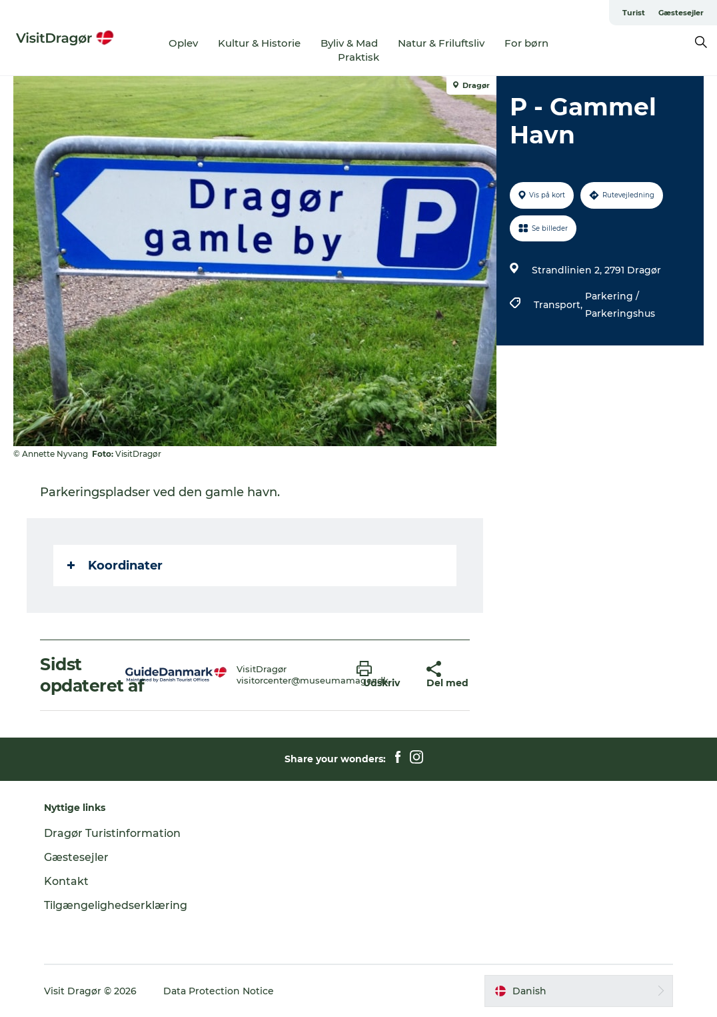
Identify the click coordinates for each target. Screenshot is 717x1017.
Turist (633, 12)
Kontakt (66, 881)
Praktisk (358, 57)
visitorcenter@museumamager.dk (312, 680)
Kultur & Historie (259, 43)
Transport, (559, 305)
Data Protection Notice (218, 991)
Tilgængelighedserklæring (115, 905)
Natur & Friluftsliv (441, 43)
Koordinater (115, 565)
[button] (381, 675)
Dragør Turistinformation (112, 833)
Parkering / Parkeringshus (620, 304)
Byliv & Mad (349, 43)
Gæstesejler (681, 12)
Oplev (183, 43)
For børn (526, 43)
